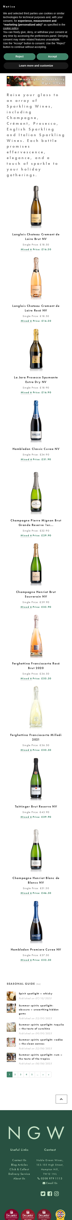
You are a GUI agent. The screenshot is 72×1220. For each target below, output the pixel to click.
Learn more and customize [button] (36, 65)
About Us (19, 1178)
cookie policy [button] (10, 28)
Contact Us (19, 1160)
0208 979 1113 (50, 1178)
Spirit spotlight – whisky (36, 993)
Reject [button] (20, 56)
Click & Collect (19, 1169)
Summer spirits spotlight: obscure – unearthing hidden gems (39, 1009)
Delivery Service (19, 1174)
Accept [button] (52, 56)
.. (37, 1074)
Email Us (50, 1183)
